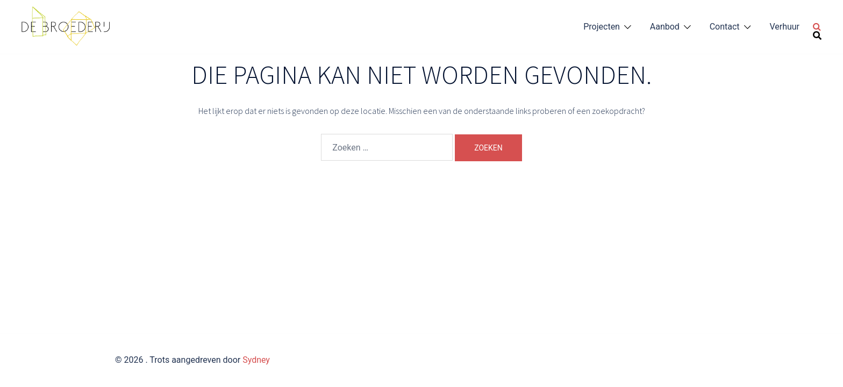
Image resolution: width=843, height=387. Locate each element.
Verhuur (784, 27)
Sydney (256, 360)
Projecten (601, 27)
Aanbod (665, 27)
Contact (725, 27)
